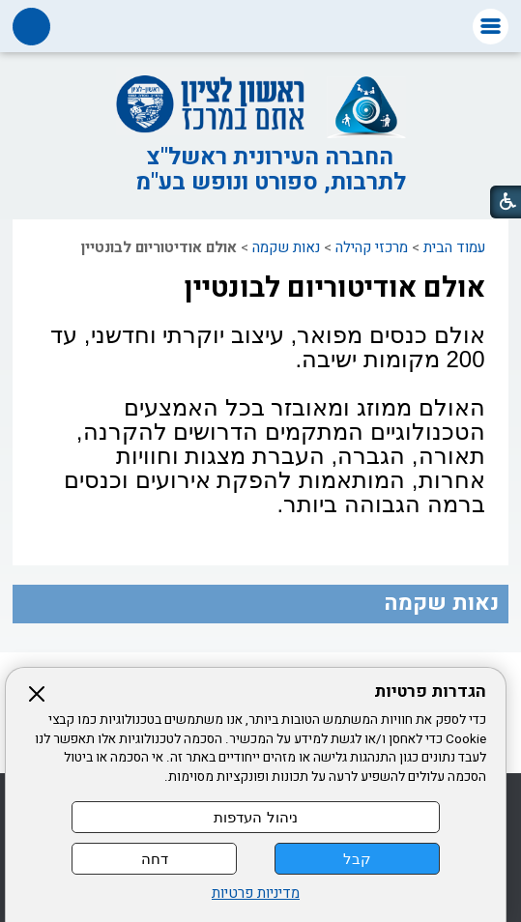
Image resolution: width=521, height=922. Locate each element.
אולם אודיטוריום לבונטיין (334, 288)
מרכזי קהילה (371, 247)
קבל (357, 858)
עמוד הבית (454, 247)
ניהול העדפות (255, 817)
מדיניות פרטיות (256, 893)
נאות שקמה (286, 247)
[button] (490, 26)
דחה (154, 858)
